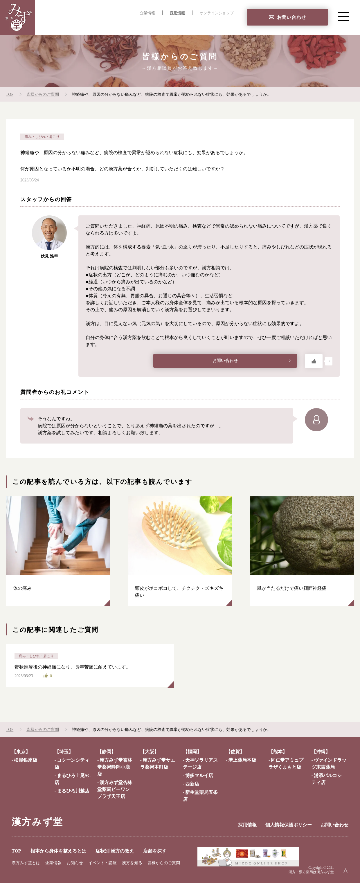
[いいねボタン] (314, 361)
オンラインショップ (217, 13)
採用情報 (177, 13)
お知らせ (75, 863)
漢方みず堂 (37, 822)
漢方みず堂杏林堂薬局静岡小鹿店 (114, 767)
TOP (81, 24)
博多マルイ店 (199, 775)
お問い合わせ (291, 17)
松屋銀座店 (25, 760)
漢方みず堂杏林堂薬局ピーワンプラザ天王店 (114, 789)
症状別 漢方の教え (181, 24)
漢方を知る (132, 863)
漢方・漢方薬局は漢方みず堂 (311, 872)
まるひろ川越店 (73, 790)
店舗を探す (222, 24)
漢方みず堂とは (26, 863)
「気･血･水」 (165, 246)
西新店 (192, 783)
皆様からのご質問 (163, 863)
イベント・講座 (102, 863)
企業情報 (147, 13)
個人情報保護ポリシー (288, 824)
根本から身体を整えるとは (123, 24)
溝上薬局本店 (242, 760)
